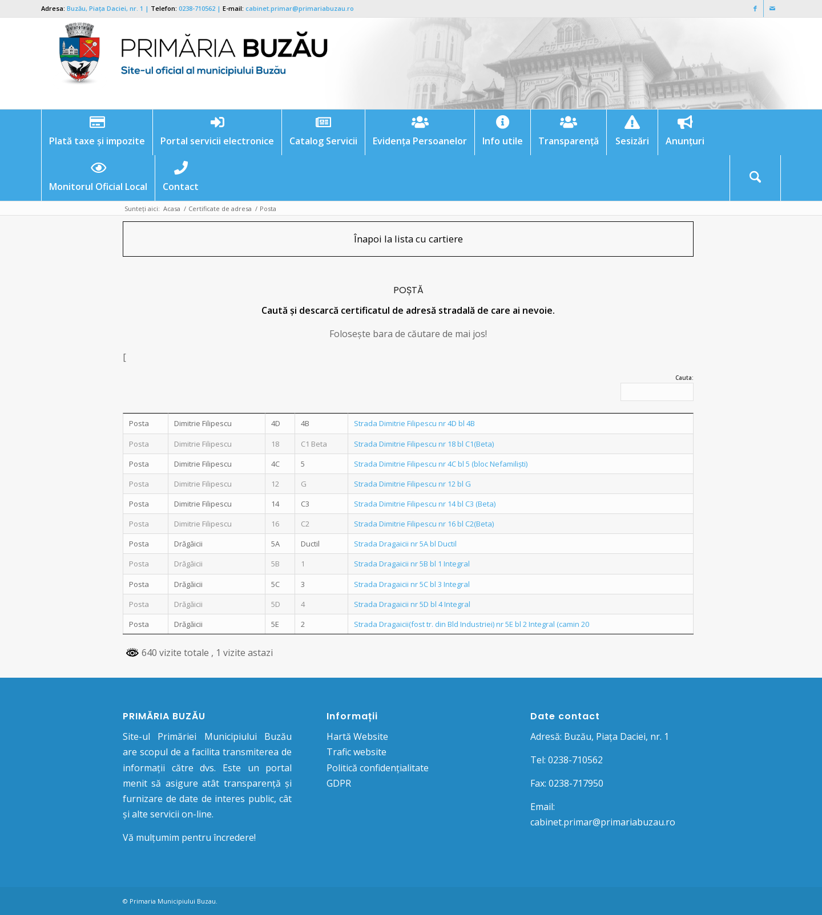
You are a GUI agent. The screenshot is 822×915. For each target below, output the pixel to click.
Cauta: (657, 387)
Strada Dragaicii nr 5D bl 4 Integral (412, 604)
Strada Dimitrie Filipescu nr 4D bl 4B (414, 423)
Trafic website (356, 752)
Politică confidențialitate (378, 768)
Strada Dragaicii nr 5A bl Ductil (405, 544)
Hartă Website (357, 736)
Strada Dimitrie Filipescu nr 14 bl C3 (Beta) (424, 504)
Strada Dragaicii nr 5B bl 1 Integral (412, 563)
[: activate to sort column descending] (145, 413)
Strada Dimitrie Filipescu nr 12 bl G (412, 484)
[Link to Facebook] (755, 8)
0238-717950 (576, 783)
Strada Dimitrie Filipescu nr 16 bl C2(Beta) (424, 524)
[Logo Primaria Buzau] (186, 63)
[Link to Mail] (772, 8)
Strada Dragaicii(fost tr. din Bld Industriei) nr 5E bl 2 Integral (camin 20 (471, 624)
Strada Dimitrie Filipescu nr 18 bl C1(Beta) (424, 444)
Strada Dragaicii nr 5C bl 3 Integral (412, 584)
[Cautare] (755, 178)
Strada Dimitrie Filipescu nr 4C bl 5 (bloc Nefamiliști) (440, 464)
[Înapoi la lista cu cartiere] (408, 239)
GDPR (339, 783)
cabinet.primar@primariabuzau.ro (299, 8)
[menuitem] (96, 132)
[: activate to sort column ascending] (216, 413)
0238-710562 (197, 8)
